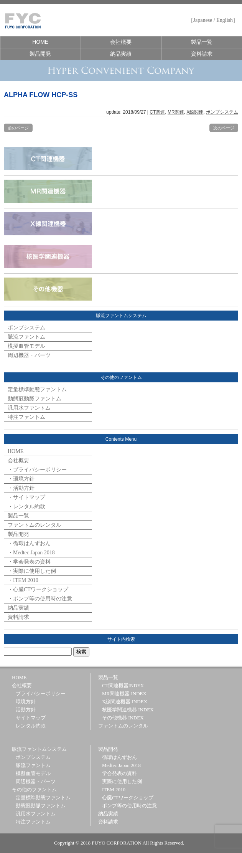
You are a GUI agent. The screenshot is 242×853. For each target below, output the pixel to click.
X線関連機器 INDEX (124, 701)
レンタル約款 (31, 726)
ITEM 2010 (113, 789)
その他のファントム (34, 789)
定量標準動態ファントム (37, 389)
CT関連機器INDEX (123, 685)
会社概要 (121, 42)
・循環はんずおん (29, 543)
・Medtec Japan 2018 (31, 552)
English (224, 20)
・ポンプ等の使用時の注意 (40, 599)
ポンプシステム (222, 112)
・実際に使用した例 (32, 571)
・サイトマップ (26, 497)
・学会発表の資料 (29, 562)
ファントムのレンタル (34, 525)
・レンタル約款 (26, 506)
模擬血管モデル (26, 346)
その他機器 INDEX (123, 718)
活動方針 (26, 709)
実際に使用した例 (122, 781)
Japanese (202, 20)
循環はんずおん (119, 757)
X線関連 (194, 112)
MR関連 (176, 112)
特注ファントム (26, 417)
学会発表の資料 (119, 773)
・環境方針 (21, 479)
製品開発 (40, 54)
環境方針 (26, 701)
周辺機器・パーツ (29, 355)
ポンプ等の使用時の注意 (129, 805)
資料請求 (201, 54)
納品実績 (121, 54)
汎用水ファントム (29, 408)
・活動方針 (21, 488)
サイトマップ (31, 718)
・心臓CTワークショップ (38, 589)
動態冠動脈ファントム (34, 399)
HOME (40, 42)
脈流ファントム (26, 337)
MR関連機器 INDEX (124, 693)
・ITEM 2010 (23, 580)
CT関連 (157, 112)
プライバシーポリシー (41, 693)
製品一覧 (201, 42)
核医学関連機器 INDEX (128, 709)
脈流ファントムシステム (39, 749)
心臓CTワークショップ (127, 797)
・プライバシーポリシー (37, 470)
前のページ (18, 128)
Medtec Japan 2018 (121, 765)
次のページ (223, 128)
